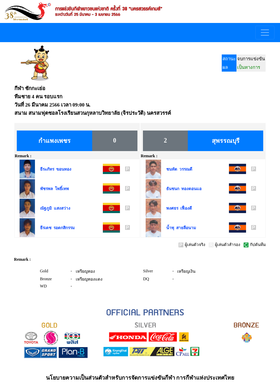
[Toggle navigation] (265, 32)
